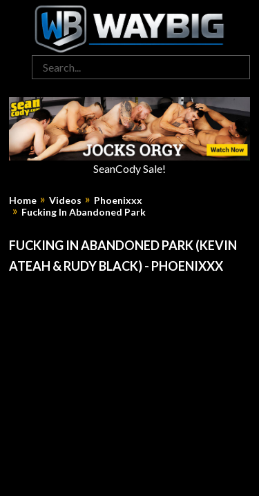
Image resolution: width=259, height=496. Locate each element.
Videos (65, 200)
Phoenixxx (118, 200)
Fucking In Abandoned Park (83, 212)
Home (23, 200)
